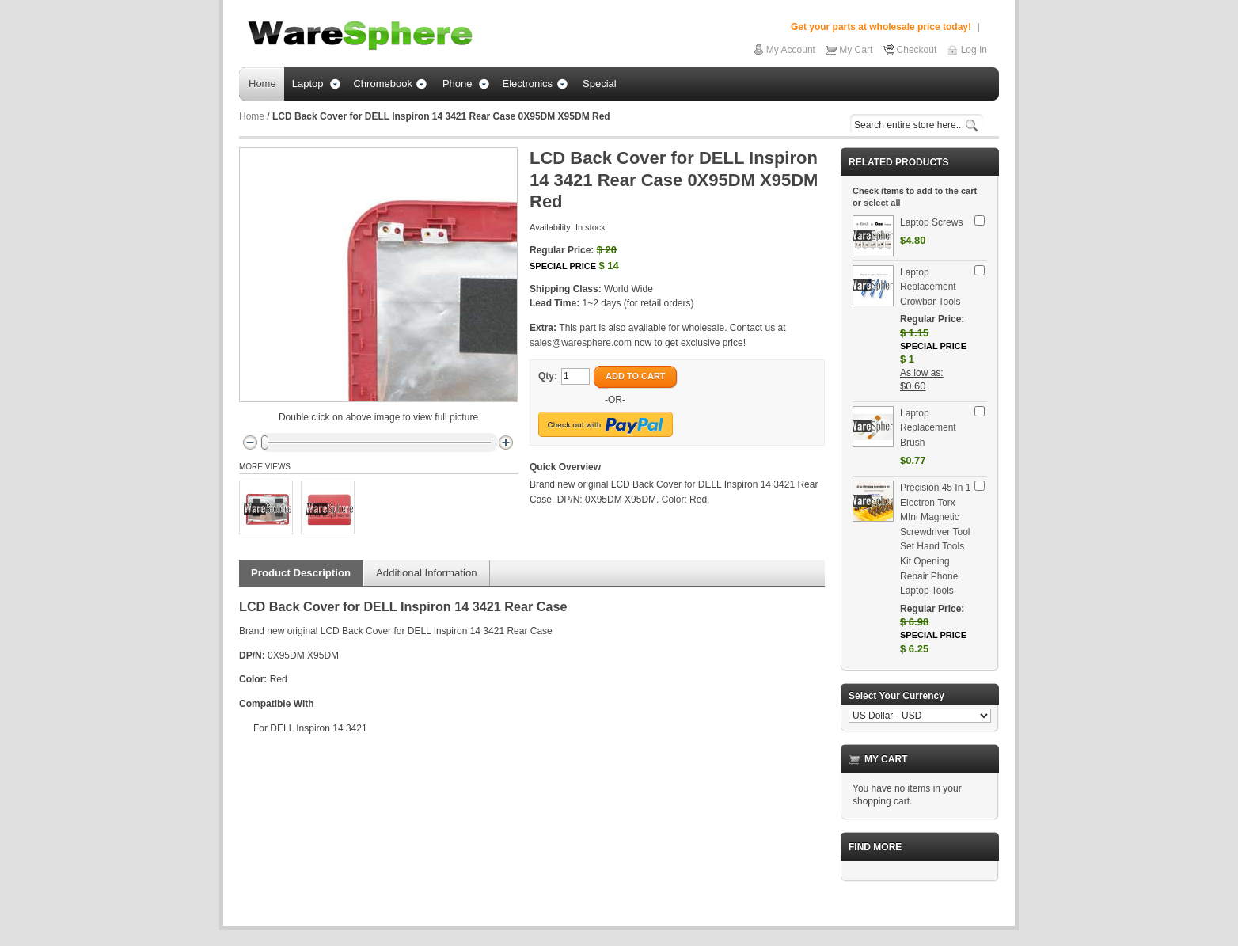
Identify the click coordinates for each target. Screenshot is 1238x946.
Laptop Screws (931, 222)
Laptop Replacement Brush (928, 428)
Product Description (301, 573)
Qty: (547, 376)
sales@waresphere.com (581, 342)
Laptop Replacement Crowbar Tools (930, 287)
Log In (974, 49)
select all (882, 202)
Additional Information (426, 573)
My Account (790, 49)
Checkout (917, 49)
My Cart (855, 49)
